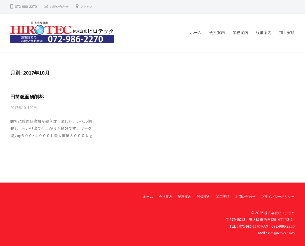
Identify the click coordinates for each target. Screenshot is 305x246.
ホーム (196, 32)
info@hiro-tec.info (280, 233)
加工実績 (287, 32)
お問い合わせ (61, 7)
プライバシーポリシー (276, 196)
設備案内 (263, 32)
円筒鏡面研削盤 (27, 97)
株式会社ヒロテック (278, 213)
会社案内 (217, 32)
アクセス (90, 7)
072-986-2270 (248, 226)
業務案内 (240, 32)
